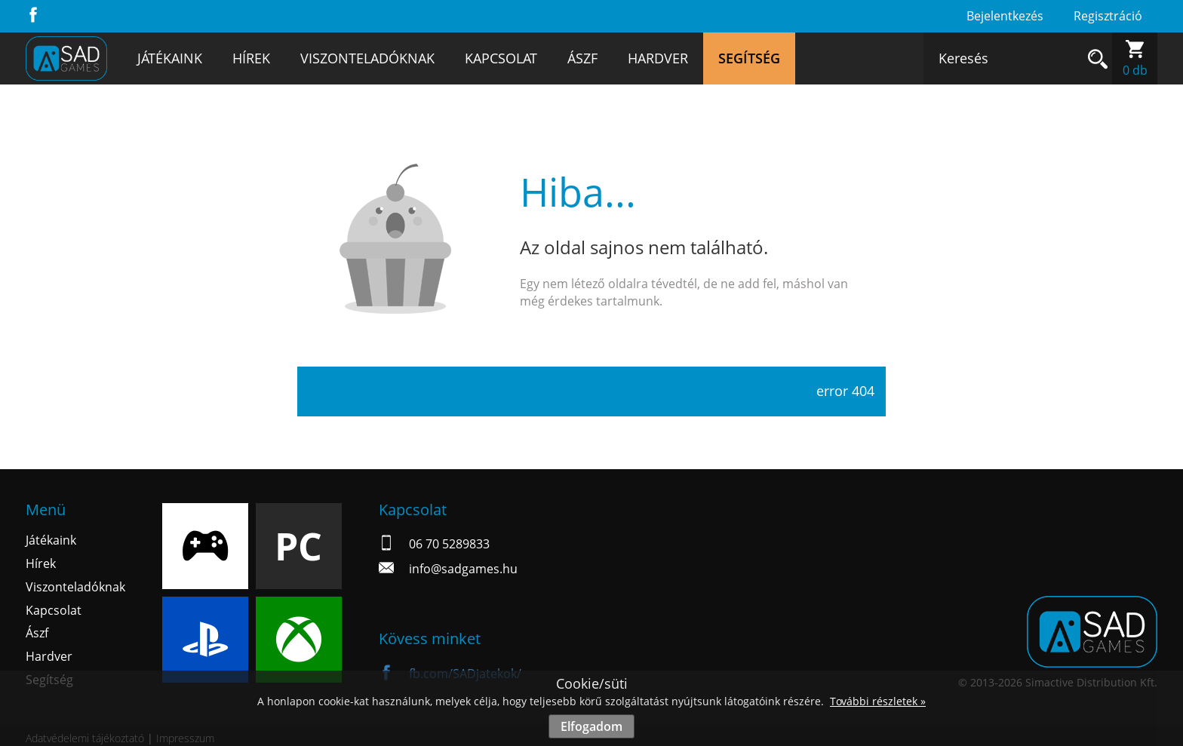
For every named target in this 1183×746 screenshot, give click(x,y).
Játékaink (169, 58)
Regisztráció (1108, 16)
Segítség (749, 58)
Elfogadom (591, 726)
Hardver (658, 58)
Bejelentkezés (1004, 16)
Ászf (582, 58)
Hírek (251, 58)
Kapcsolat (501, 58)
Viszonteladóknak (367, 58)
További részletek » (878, 701)
